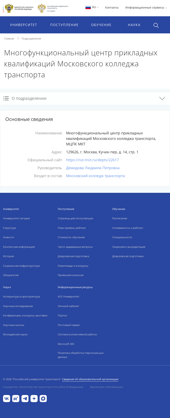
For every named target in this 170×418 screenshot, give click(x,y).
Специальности (122, 237)
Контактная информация (19, 247)
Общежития (11, 275)
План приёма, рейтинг (72, 228)
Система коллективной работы (77, 334)
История (8, 256)
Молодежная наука (15, 334)
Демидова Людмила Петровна (93, 167)
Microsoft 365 (66, 344)
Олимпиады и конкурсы (73, 266)
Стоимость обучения (71, 237)
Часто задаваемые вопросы (75, 247)
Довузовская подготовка (73, 256)
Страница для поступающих (75, 218)
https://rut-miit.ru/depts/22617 (92, 159)
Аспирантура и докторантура (21, 296)
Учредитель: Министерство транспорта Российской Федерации (43, 387)
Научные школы (13, 325)
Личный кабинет (68, 306)
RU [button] (92, 7)
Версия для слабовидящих (106, 387)
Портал (62, 315)
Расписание (119, 218)
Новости (8, 237)
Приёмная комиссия (71, 275)
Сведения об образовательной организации (90, 379)
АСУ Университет (68, 296)
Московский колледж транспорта (95, 175)
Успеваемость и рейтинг (127, 228)
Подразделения (31, 38)
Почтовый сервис (69, 325)
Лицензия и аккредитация (128, 247)
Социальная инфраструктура (21, 266)
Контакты (112, 7)
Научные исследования (18, 306)
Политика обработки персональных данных (81, 355)
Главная (9, 38)
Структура (9, 228)
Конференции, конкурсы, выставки (25, 315)
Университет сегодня (16, 218)
